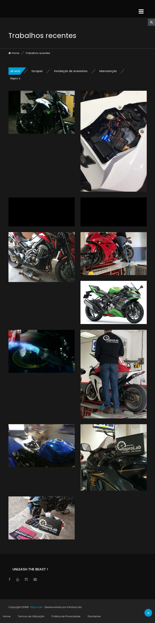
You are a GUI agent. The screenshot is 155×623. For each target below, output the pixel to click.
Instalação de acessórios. (71, 71)
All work (15, 71)
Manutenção (108, 71)
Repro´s (15, 78)
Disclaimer (94, 616)
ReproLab (36, 607)
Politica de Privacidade (66, 616)
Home (15, 53)
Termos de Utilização (31, 616)
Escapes (37, 71)
